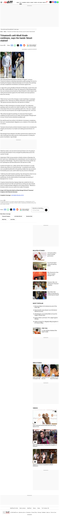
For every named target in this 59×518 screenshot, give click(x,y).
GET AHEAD (40, 2)
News (5, 31)
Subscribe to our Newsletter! (37, 208)
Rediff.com (15, 512)
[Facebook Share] (20, 45)
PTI (4, 45)
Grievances (29, 514)
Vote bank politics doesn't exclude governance (51, 254)
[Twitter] (50, 2)
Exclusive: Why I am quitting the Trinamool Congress (52, 283)
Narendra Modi (29, 216)
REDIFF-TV (45, 2)
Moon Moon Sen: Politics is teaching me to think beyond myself (53, 293)
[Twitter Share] (17, 45)
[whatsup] (58, 2)
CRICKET (32, 2)
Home (1, 31)
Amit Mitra (12, 219)
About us (48, 512)
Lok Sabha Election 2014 (17, 195)
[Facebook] (55, 2)
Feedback (44, 512)
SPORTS (35, 2)
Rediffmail (29, 508)
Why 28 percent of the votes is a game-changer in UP (52, 274)
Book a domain (23, 508)
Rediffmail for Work (14, 508)
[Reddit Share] (23, 45)
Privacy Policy (34, 512)
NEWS (20, 2)
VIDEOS (35, 408)
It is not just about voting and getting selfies (51, 264)
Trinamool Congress (6, 216)
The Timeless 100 (45, 508)
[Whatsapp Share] (14, 45)
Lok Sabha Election (18, 216)
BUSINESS (24, 2)
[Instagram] (53, 2)
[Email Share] (11, 45)
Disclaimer (28, 512)
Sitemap (39, 512)
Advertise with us (22, 512)
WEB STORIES (37, 363)
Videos (38, 508)
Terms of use (53, 512)
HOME (18, 2)
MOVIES (28, 2)
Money (34, 508)
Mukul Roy (4, 219)
